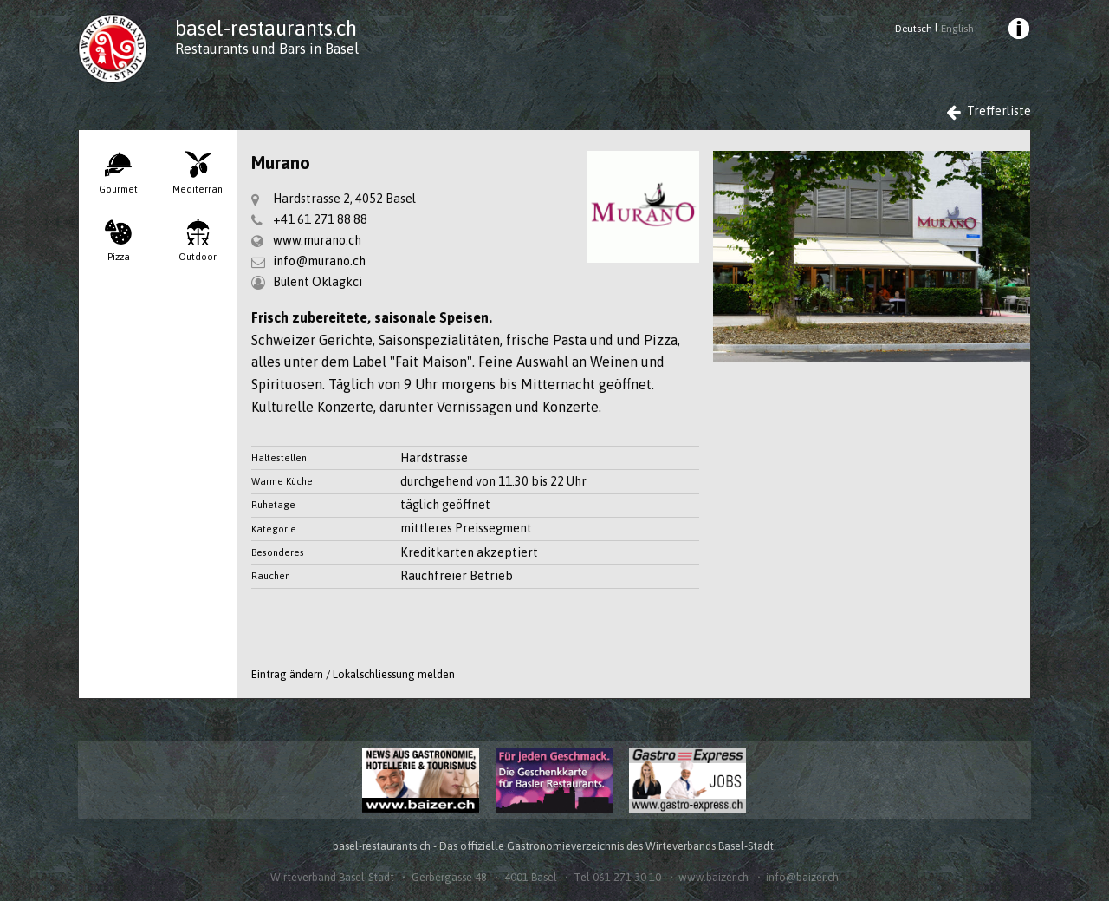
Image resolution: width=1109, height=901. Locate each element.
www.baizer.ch (713, 877)
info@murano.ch (319, 261)
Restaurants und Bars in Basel (267, 48)
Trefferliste (988, 111)
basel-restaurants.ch (266, 28)
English (957, 29)
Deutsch (913, 29)
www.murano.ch (317, 240)
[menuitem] (1018, 31)
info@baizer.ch (802, 877)
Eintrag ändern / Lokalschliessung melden (353, 674)
